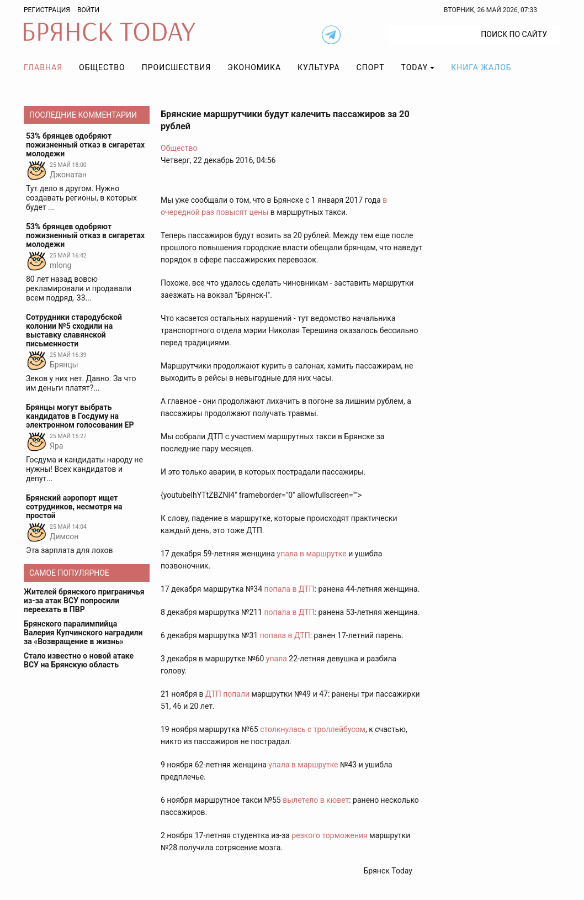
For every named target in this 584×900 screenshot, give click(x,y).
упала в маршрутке (312, 553)
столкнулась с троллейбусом (312, 729)
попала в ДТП (289, 589)
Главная (43, 67)
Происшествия (176, 67)
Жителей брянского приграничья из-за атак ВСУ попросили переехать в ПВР (84, 600)
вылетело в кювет (316, 800)
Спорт (371, 67)
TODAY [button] (414, 67)
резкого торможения (329, 835)
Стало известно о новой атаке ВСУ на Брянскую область (79, 660)
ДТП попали (227, 694)
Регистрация (47, 10)
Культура (318, 67)
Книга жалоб (481, 67)
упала (276, 658)
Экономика (254, 67)
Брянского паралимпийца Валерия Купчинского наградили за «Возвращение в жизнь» (83, 632)
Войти (88, 10)
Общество (102, 67)
